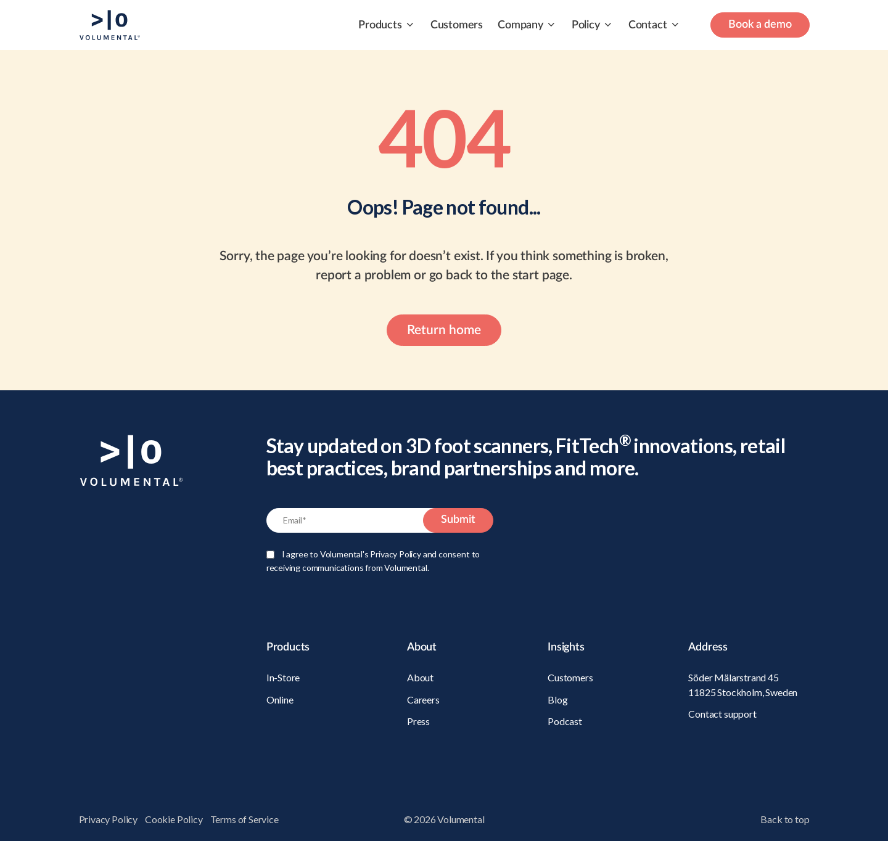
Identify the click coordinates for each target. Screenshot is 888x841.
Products (380, 25)
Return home (444, 330)
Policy (586, 25)
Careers (423, 699)
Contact (647, 25)
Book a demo (760, 24)
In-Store (283, 677)
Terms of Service (244, 819)
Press (418, 721)
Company (520, 25)
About (420, 677)
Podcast (565, 721)
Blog (557, 699)
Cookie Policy (174, 819)
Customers (456, 25)
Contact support (722, 714)
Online (280, 699)
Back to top (784, 819)
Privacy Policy (108, 819)
